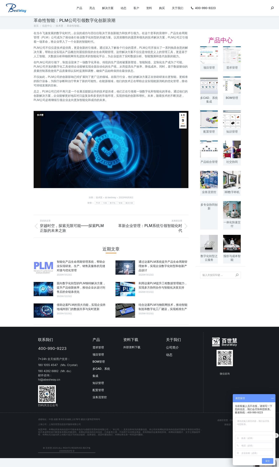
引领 (105, 203)
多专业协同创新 (209, 206)
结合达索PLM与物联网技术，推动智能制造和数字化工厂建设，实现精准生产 (163, 307)
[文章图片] (43, 267)
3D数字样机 (232, 192)
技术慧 (40, 115)
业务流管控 (209, 192)
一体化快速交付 (232, 224)
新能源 (227, 424)
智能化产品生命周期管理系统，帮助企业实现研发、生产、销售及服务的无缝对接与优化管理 (81, 266)
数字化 (112, 203)
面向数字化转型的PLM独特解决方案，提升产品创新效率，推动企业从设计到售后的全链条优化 (81, 287)
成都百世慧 (222, 420)
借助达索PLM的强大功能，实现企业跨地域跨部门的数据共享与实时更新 (81, 307)
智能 (120, 203)
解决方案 (129, 203)
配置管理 (209, 131)
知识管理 (232, 131)
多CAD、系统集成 (209, 99)
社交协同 (232, 162)
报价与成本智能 (232, 257)
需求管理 (232, 67)
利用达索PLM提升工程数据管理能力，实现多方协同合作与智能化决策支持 (163, 285)
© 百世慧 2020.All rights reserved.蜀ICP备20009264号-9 (67, 449)
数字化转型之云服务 (209, 257)
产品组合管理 (209, 162)
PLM (98, 203)
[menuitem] (79, 8)
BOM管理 (232, 98)
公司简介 (172, 347)
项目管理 (209, 67)
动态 (169, 355)
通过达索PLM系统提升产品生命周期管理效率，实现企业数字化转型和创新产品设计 (163, 266)
